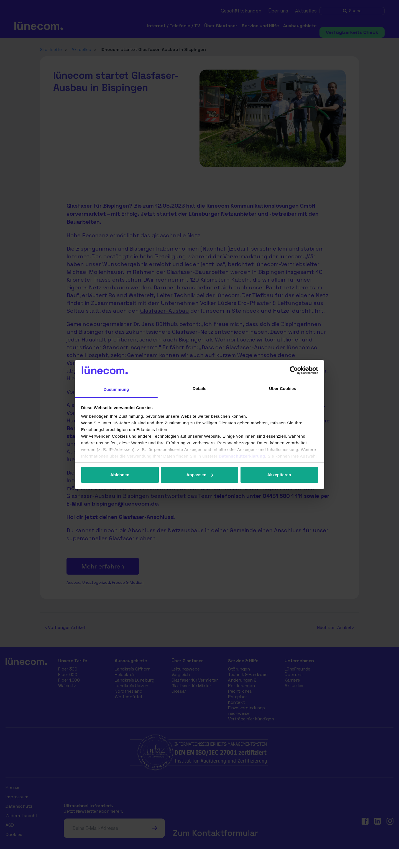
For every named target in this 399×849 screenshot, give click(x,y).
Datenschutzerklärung (242, 456)
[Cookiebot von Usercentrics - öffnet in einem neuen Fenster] (294, 370)
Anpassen (199, 474)
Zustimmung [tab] (116, 389)
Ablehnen (119, 474)
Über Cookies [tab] (282, 388)
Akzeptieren (279, 474)
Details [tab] (199, 388)
